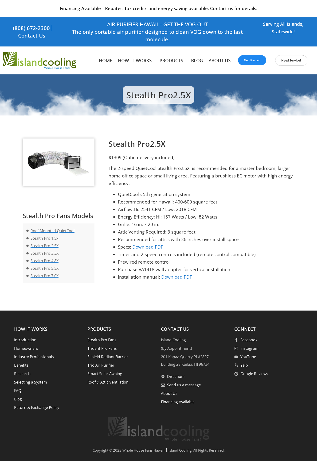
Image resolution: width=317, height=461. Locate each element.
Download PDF (147, 247)
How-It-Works (136, 61)
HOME (105, 61)
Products (172, 61)
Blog (197, 61)
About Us (220, 61)
